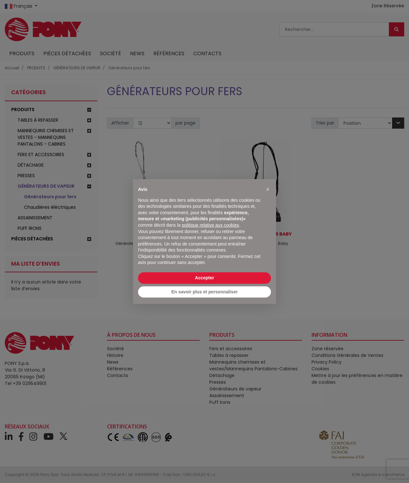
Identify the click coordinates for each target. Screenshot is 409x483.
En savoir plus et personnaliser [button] (204, 291)
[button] (268, 189)
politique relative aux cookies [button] (210, 225)
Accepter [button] (204, 277)
